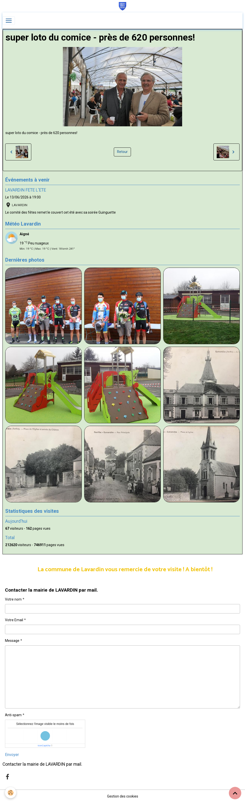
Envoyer (12, 754)
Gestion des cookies (122, 796)
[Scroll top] (235, 793)
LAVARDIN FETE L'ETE (25, 190)
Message (12, 641)
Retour (122, 152)
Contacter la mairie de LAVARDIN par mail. (42, 764)
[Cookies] (10, 792)
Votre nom (13, 599)
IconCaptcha (44, 745)
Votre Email (14, 620)
